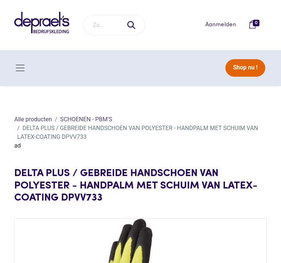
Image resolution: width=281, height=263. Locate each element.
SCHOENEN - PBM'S (86, 119)
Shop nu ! (245, 67)
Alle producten (33, 119)
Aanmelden (220, 25)
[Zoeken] (131, 25)
